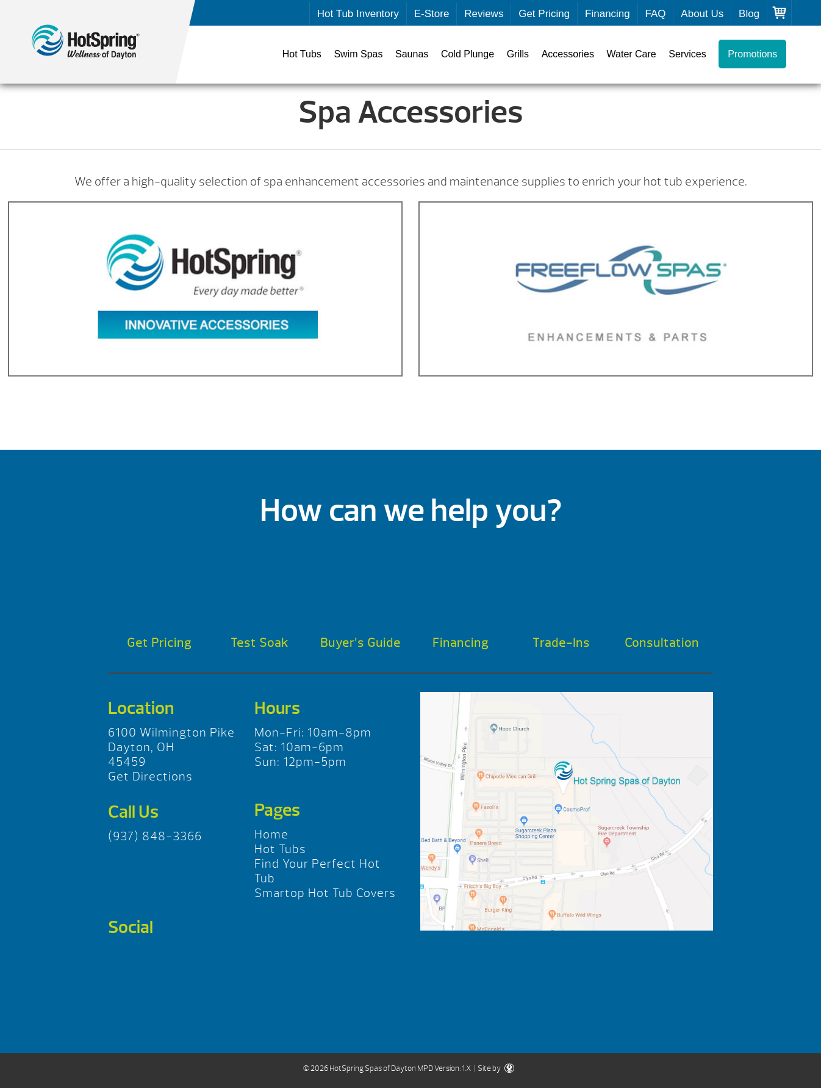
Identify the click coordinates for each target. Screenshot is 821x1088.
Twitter (156, 958)
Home (271, 834)
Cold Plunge (467, 54)
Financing (607, 14)
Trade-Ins (561, 642)
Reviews (483, 14)
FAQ (655, 14)
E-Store (432, 14)
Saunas (411, 54)
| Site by (493, 1068)
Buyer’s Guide (360, 642)
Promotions (752, 54)
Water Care (631, 54)
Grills (518, 54)
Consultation (662, 642)
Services (687, 54)
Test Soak (260, 642)
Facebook (121, 958)
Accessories (568, 54)
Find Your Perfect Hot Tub (317, 871)
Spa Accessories (97, 42)
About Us (702, 14)
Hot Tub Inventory (358, 14)
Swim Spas (358, 54)
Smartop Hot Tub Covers (325, 893)
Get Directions (150, 776)
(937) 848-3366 (155, 836)
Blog (749, 14)
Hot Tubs (301, 54)
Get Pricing (544, 14)
